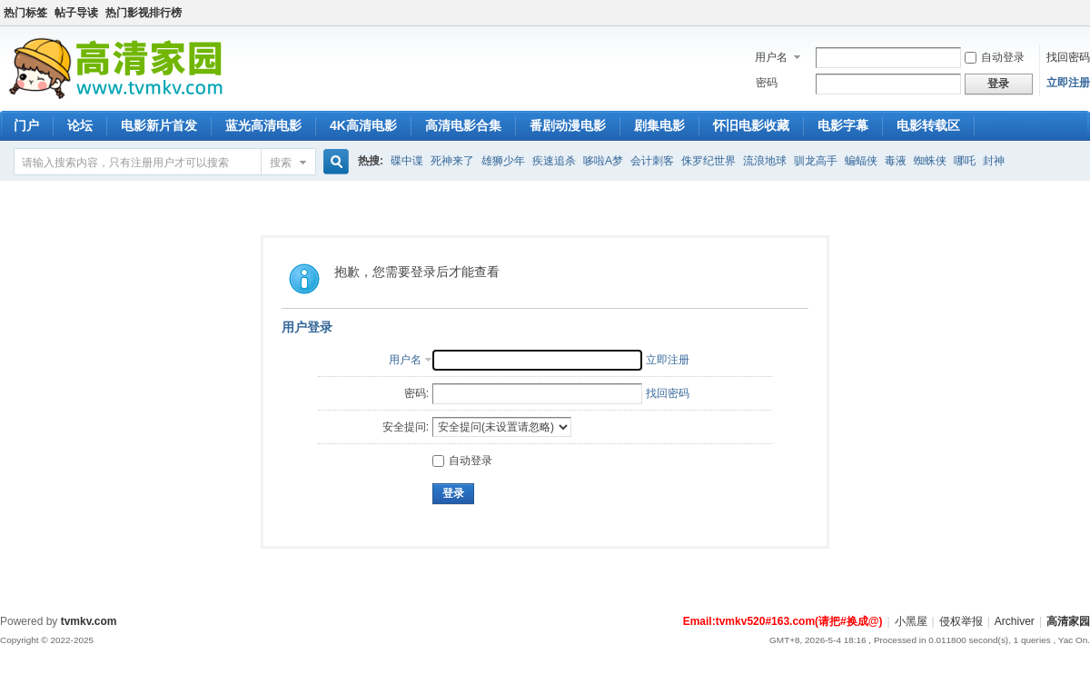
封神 (994, 160)
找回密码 (1068, 57)
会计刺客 (652, 160)
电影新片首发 (159, 125)
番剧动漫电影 (568, 125)
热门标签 (25, 12)
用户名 (771, 57)
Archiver (1015, 621)
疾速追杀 (554, 160)
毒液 (896, 160)
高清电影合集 (463, 125)
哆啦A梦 (603, 160)
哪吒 (965, 160)
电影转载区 (928, 125)
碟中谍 (407, 160)
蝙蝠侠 (861, 160)
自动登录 (995, 57)
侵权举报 (961, 621)
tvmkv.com (89, 621)
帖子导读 (76, 12)
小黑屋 (911, 621)
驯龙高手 (815, 160)
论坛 (80, 125)
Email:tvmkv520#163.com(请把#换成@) (783, 621)
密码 (767, 82)
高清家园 (1068, 621)
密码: (416, 393)
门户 (26, 125)
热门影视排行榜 (143, 12)
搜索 (281, 162)
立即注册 (1068, 82)
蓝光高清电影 (263, 125)
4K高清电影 (363, 125)
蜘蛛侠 (930, 160)
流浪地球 (765, 160)
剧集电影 (659, 125)
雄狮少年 (503, 160)
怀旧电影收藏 (751, 125)
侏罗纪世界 (708, 160)
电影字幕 (843, 125)
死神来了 (452, 160)
